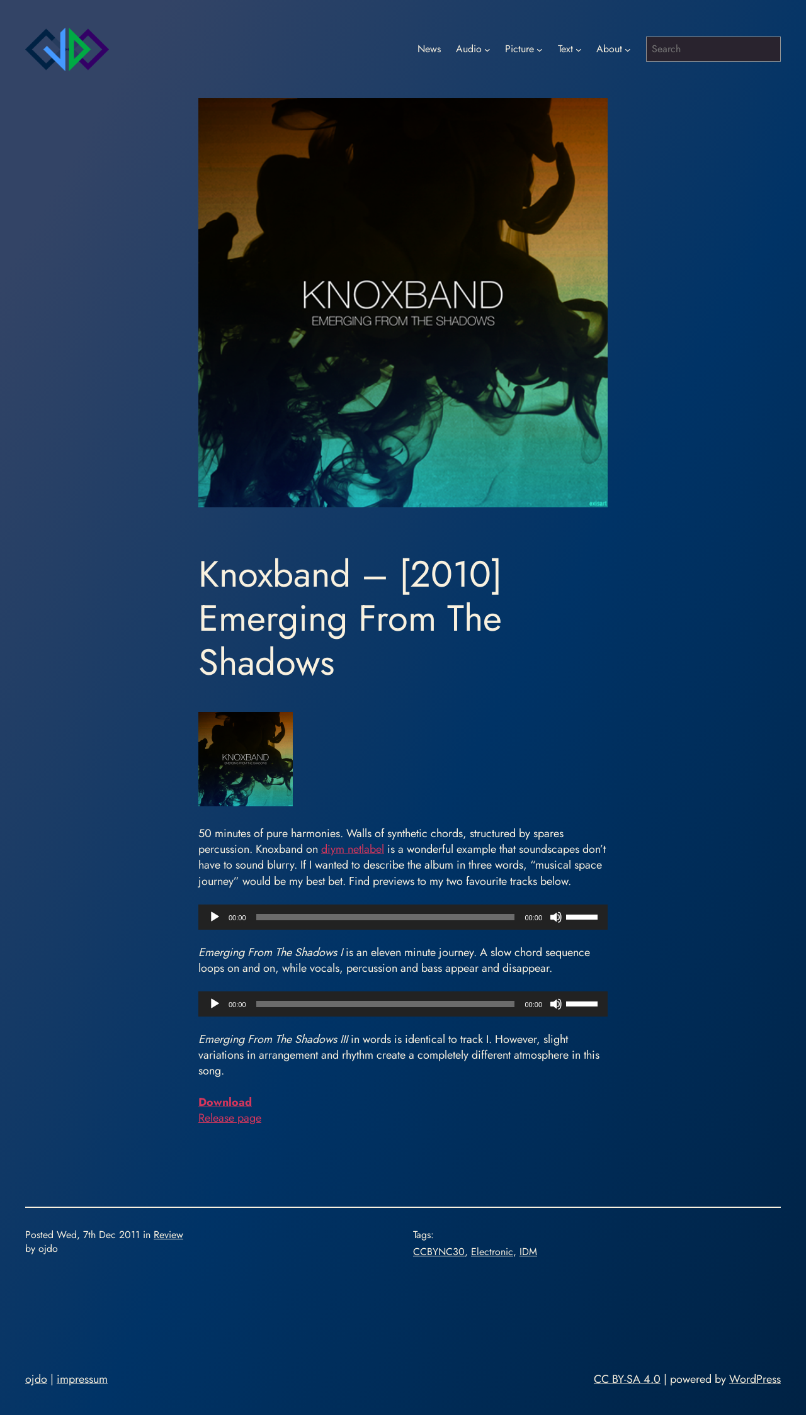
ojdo (36, 1379)
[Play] (214, 917)
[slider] (385, 917)
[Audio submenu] (487, 49)
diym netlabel (352, 849)
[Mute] (556, 917)
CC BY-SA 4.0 (627, 1379)
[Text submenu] (579, 49)
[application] (403, 917)
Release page (229, 1118)
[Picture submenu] (539, 49)
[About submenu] (628, 49)
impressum (82, 1379)
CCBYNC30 (439, 1251)
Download (225, 1102)
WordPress (755, 1379)
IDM (528, 1251)
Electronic (492, 1251)
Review (168, 1234)
